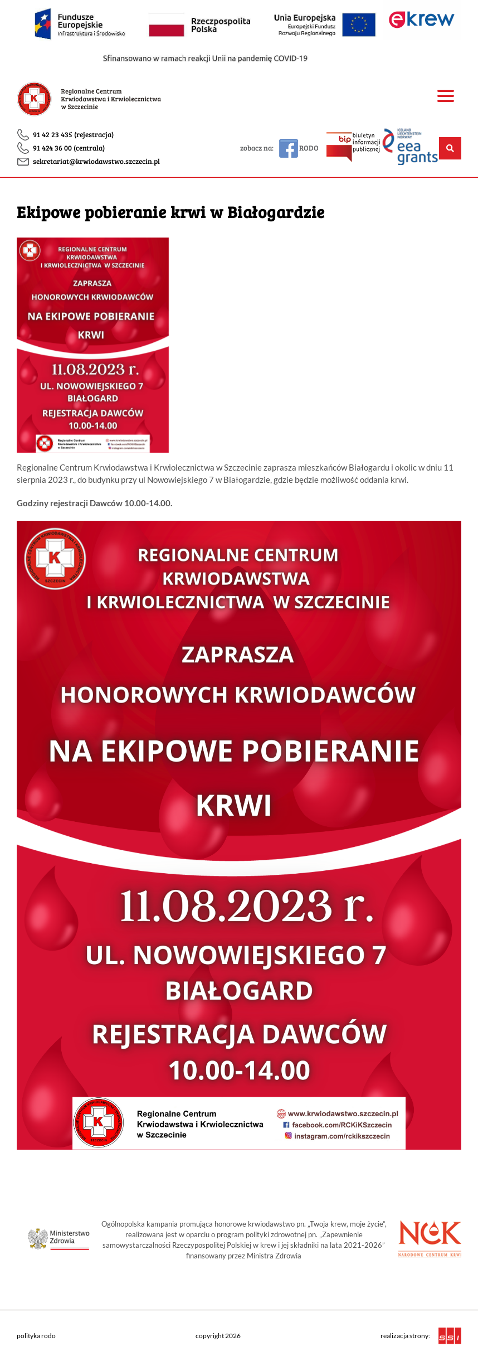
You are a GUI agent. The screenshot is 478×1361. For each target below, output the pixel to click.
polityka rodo (36, 1335)
